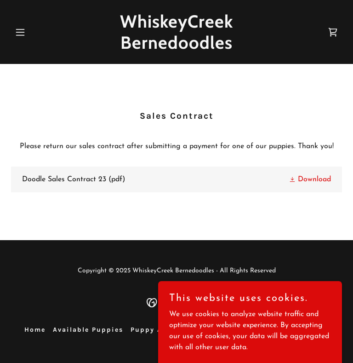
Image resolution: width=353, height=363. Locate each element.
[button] (36, 32)
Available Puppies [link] (88, 330)
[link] (176, 47)
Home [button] (35, 330)
